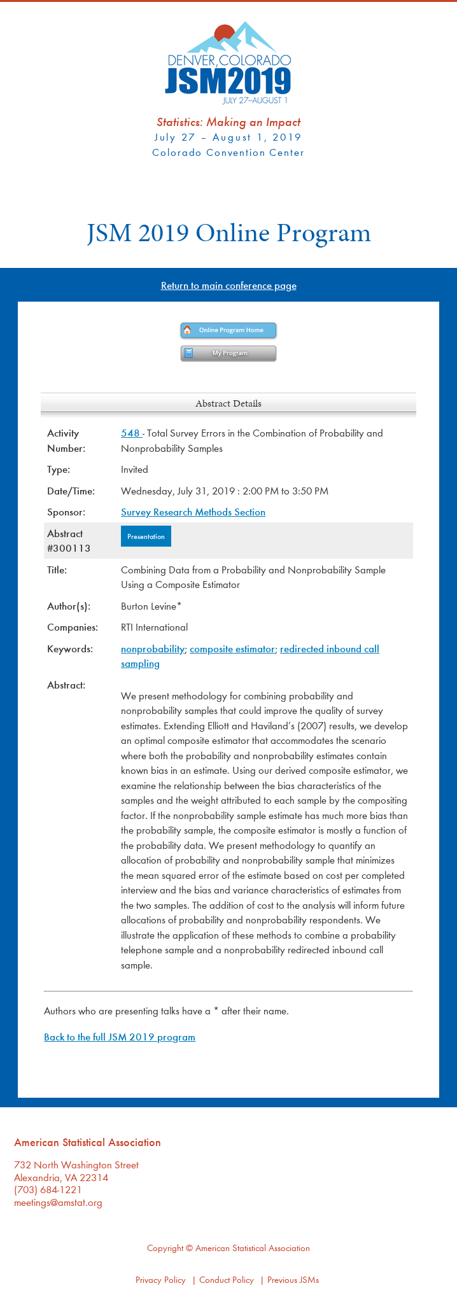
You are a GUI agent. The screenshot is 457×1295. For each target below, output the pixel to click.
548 (132, 432)
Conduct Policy (226, 1279)
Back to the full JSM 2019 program (119, 1036)
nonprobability (153, 648)
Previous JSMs (293, 1279)
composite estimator (232, 648)
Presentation (146, 536)
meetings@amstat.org (58, 1201)
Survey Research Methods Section (193, 511)
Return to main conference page (229, 284)
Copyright (165, 1248)
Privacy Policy (161, 1279)
